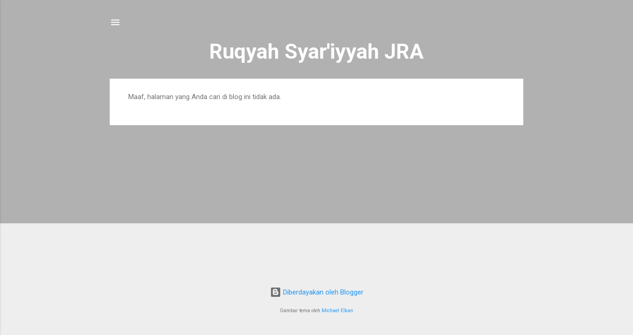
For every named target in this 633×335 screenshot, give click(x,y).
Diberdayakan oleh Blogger (316, 292)
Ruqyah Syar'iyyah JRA (316, 51)
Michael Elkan (337, 311)
